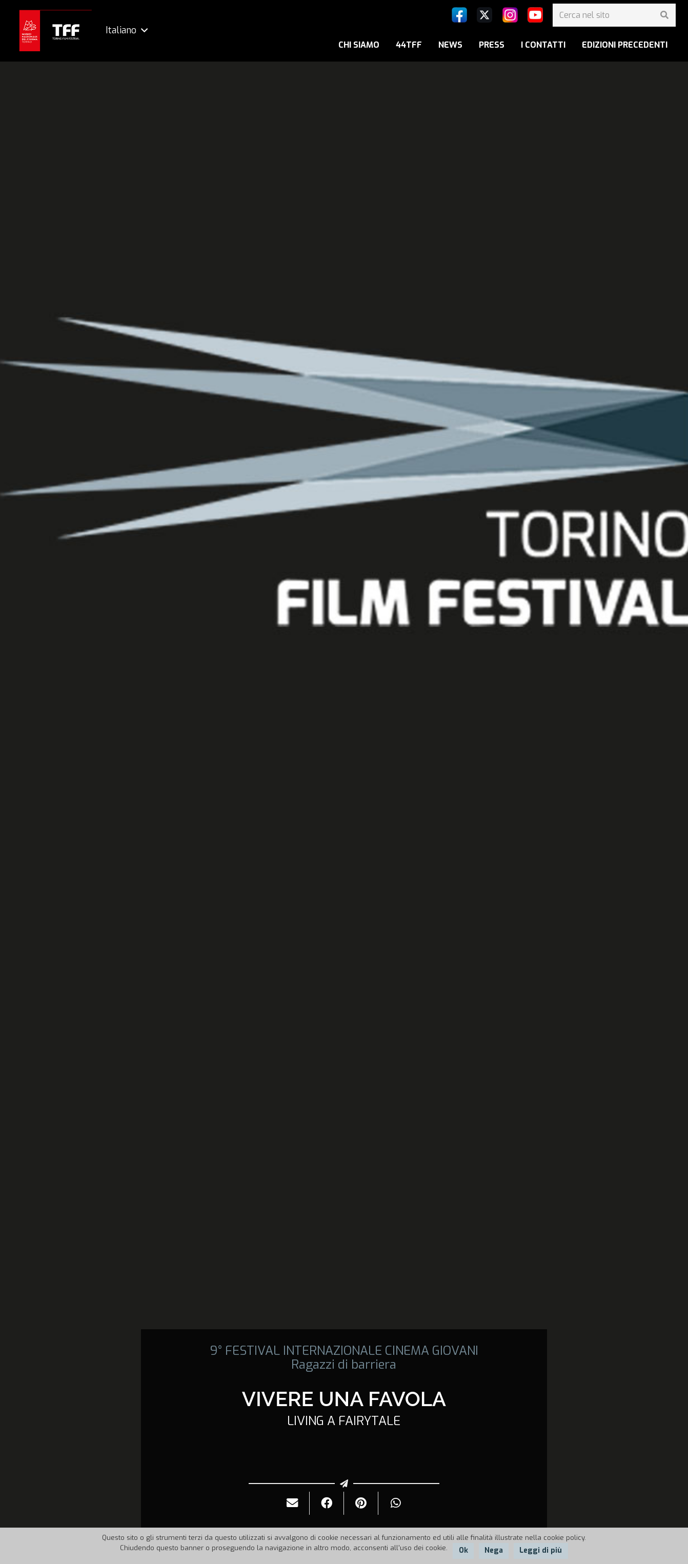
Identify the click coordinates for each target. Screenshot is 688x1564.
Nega (493, 1550)
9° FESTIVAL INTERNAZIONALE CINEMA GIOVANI (344, 1351)
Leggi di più (540, 1550)
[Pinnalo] (361, 1503)
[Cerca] (664, 15)
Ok (463, 1550)
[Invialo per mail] (292, 1503)
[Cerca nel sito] (614, 15)
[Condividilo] (327, 1503)
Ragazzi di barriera (343, 1364)
